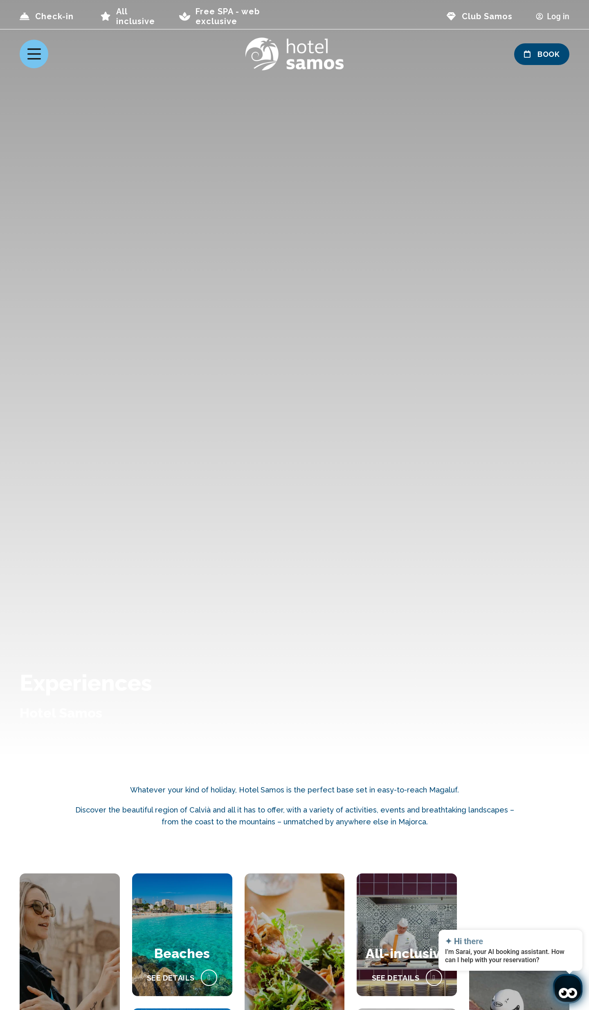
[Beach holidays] (182, 978)
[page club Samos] (451, 16)
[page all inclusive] (105, 16)
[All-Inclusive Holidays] (407, 978)
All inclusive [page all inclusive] (135, 16)
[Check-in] (24, 16)
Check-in (54, 16)
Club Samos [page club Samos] (487, 16)
